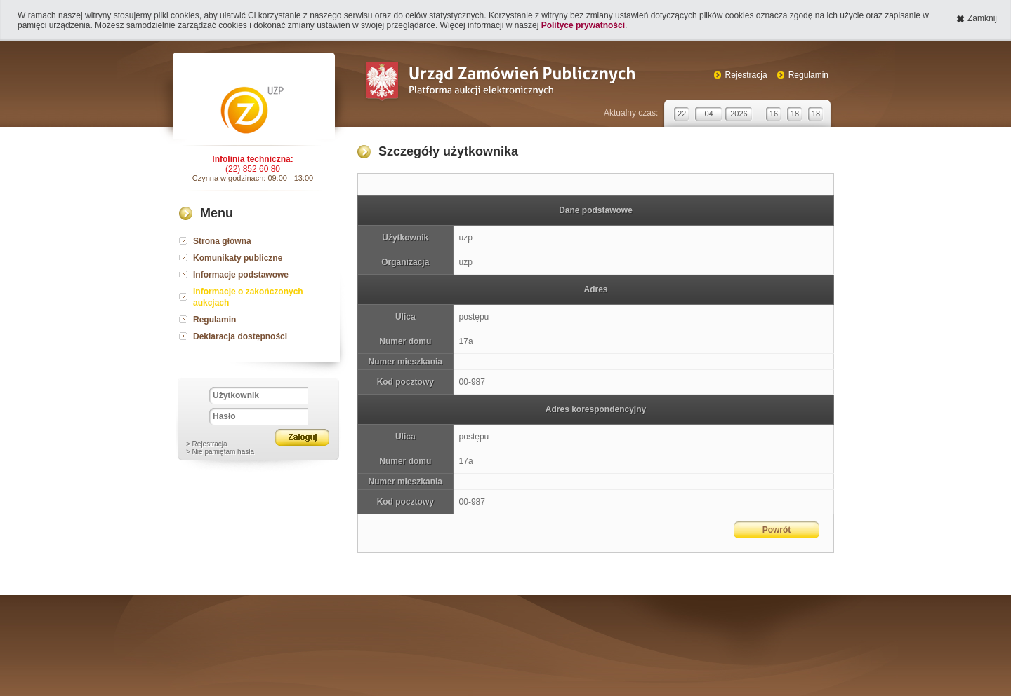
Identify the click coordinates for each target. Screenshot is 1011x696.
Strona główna (222, 241)
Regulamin (808, 75)
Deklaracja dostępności (240, 336)
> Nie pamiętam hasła (220, 452)
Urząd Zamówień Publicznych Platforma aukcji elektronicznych (499, 83)
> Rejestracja (206, 444)
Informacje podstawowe (241, 275)
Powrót (776, 530)
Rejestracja (746, 75)
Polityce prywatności (583, 25)
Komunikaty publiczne (237, 258)
